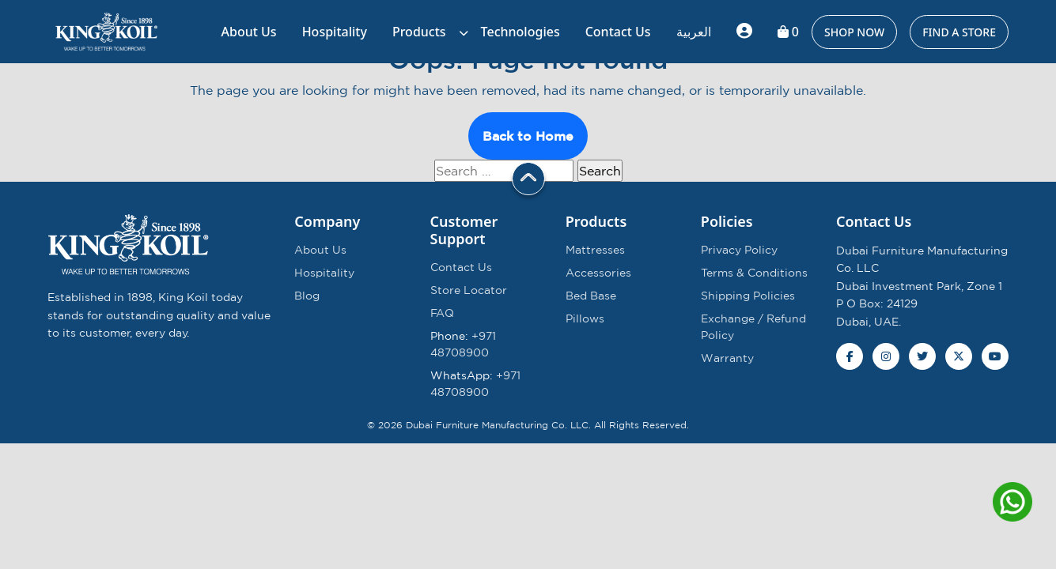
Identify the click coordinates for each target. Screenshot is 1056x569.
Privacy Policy (739, 249)
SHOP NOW (854, 32)
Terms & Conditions (754, 272)
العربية (693, 31)
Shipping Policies (748, 295)
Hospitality (334, 31)
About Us (249, 31)
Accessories (598, 272)
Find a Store (959, 32)
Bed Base (591, 295)
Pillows (585, 318)
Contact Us (618, 31)
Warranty (727, 358)
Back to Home (528, 136)
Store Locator (468, 290)
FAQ (442, 313)
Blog (307, 295)
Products (419, 31)
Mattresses (595, 249)
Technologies (520, 31)
